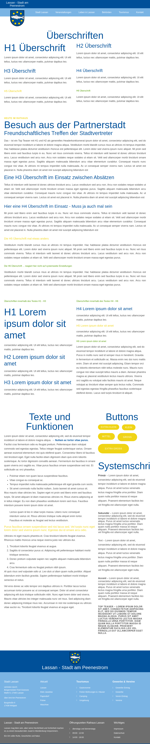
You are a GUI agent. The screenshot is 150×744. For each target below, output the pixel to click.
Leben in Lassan (87, 12)
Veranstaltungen (63, 12)
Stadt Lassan (41, 12)
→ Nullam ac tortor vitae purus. (70, 440)
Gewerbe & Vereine (123, 681)
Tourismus (124, 12)
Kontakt (140, 12)
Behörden (106, 12)
